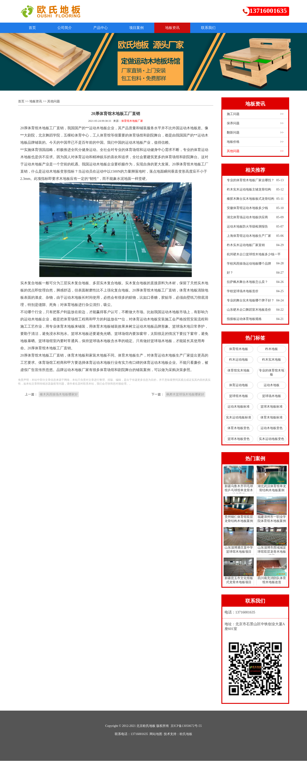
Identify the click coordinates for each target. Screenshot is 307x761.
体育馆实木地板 (238, 370)
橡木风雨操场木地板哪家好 (59, 394)
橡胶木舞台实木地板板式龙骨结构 (255, 199)
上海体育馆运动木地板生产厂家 (255, 236)
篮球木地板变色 (238, 439)
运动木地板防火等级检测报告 (255, 226)
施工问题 (255, 114)
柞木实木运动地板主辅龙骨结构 (255, 189)
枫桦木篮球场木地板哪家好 (185, 394)
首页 (33, 28)
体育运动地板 (238, 385)
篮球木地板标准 (271, 407)
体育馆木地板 (238, 349)
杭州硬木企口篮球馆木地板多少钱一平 (255, 256)
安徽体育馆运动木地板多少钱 (255, 208)
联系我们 (214, 28)
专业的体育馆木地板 (271, 372)
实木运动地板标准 (238, 417)
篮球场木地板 (271, 396)
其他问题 (53, 101)
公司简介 (66, 28)
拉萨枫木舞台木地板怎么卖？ (255, 282)
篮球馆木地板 (238, 396)
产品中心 (103, 28)
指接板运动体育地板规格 (255, 319)
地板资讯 (177, 28)
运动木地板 (271, 385)
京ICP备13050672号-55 (186, 726)
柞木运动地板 (238, 360)
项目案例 (140, 28)
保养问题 (255, 123)
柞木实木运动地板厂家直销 (255, 245)
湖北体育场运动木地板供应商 (255, 217)
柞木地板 (271, 349)
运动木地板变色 (271, 428)
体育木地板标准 (271, 417)
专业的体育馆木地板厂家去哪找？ (255, 180)
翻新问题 (255, 132)
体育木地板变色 (238, 428)
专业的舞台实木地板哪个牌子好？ (255, 300)
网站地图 (156, 734)
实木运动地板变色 (271, 439)
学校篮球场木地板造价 (255, 291)
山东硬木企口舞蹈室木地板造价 (255, 310)
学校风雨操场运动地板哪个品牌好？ (255, 269)
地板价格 (255, 142)
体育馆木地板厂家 (132, 121)
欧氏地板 (186, 734)
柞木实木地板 (271, 360)
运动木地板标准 (238, 407)
